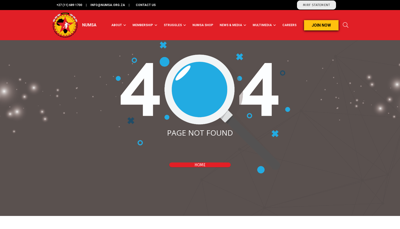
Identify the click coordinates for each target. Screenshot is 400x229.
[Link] (65, 25)
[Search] (345, 25)
